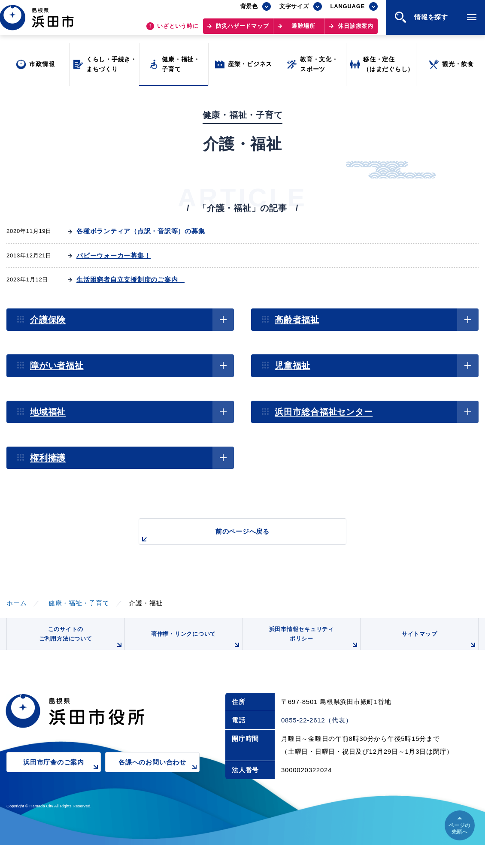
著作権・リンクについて (194, 645)
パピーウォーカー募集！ (113, 255)
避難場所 (303, 30)
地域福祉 (48, 412)
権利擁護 (48, 457)
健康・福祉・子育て (78, 603)
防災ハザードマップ (242, 30)
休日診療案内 (355, 30)
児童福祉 (292, 365)
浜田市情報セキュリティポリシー (312, 642)
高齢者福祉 (297, 319)
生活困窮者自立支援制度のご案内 (130, 279)
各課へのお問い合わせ (159, 775)
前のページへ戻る (233, 536)
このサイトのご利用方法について (79, 642)
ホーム (16, 603)
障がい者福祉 (57, 365)
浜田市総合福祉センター (324, 412)
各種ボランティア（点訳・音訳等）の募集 (140, 231)
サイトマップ (438, 645)
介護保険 (48, 319)
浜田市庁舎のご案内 (62, 775)
